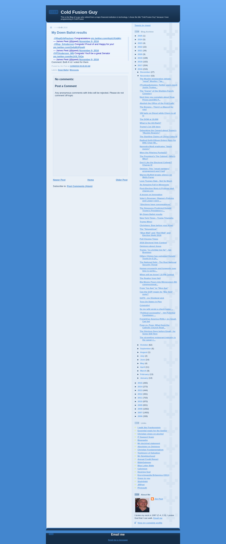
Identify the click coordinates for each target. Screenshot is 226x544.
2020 (140, 54)
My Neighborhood (146, 456)
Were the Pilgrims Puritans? (153, 152)
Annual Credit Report (148, 459)
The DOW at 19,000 (149, 119)
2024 (140, 39)
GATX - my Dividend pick (152, 298)
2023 (140, 43)
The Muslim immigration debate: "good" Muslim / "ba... (155, 80)
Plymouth (142, 488)
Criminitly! (145, 305)
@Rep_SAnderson (64, 44)
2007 (140, 412)
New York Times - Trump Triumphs (156, 218)
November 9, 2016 (89, 41)
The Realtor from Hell (150, 278)
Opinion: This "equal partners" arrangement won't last (155, 169)
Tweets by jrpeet (143, 25)
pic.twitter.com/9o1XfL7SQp (68, 56)
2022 (140, 47)
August (144, 352)
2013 (140, 390)
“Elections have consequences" (155, 204)
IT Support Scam (146, 437)
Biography (143, 440)
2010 (140, 401)
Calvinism (142, 469)
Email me (157, 518)
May (142, 363)
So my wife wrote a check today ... (156, 309)
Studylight (143, 481)
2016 (140, 69)
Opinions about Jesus (150, 246)
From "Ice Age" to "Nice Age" (154, 288)
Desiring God (144, 472)
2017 (140, 65)
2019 (140, 58)
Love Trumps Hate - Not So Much (156, 181)
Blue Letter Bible (146, 465)
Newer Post (59, 180)
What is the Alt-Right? (150, 123)
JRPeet (141, 484)
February (145, 374)
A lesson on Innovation (151, 194)
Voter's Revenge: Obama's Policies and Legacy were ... (157, 199)
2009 (140, 405)
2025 (140, 36)
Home (90, 180)
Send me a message (118, 540)
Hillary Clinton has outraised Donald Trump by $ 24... (157, 257)
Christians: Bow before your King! (156, 225)
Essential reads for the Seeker (152, 430)
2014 (140, 386)
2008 (140, 409)
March (143, 371)
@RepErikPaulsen (64, 38)
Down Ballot (63, 70)
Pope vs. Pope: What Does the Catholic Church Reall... (154, 326)
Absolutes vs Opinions (149, 446)
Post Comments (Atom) (80, 186)
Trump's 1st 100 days (150, 126)
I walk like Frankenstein (149, 427)
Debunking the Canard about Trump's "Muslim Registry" (158, 131)
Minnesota (74, 70)
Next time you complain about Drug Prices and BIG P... (157, 98)
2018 (140, 61)
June (143, 359)
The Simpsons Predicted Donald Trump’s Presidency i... (155, 209)
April (142, 367)
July (142, 356)
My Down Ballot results (69, 32)
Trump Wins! (146, 221)
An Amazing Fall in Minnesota (154, 184)
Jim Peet (158, 499)
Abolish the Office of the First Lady (157, 103)
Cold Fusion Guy (79, 12)
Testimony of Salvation (149, 453)
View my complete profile (150, 523)
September (145, 348)
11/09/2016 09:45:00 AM (80, 66)
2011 (140, 398)
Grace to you (144, 478)
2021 (140, 50)
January (144, 378)
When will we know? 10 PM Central (157, 274)
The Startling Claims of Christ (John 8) (158, 136)
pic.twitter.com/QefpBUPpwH (69, 47)
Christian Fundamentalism (150, 449)
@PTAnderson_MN (63, 53)
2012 (140, 394)
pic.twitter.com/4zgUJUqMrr (106, 38)
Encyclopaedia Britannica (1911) (153, 475)
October (144, 345)
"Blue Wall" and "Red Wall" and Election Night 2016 (155, 234)
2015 (140, 383)
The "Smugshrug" (148, 229)
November (145, 76)
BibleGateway (144, 462)
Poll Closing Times (149, 239)
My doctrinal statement (149, 443)
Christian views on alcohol (150, 434)
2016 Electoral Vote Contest (153, 242)
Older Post (121, 180)
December (145, 72)
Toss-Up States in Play (151, 301)
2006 (140, 416)
